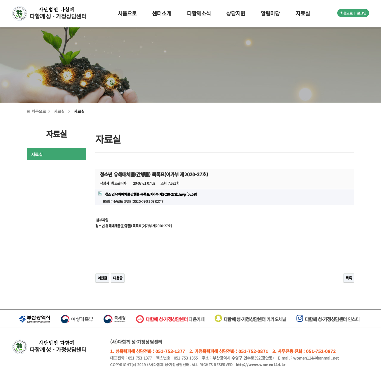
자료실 (303, 13)
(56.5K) (147, 194)
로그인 (361, 12)
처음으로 (346, 12)
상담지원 (235, 13)
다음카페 (175, 319)
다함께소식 (199, 13)
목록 (349, 277)
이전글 (102, 277)
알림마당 (270, 13)
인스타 (328, 319)
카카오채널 (250, 319)
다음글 (117, 277)
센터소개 (161, 13)
